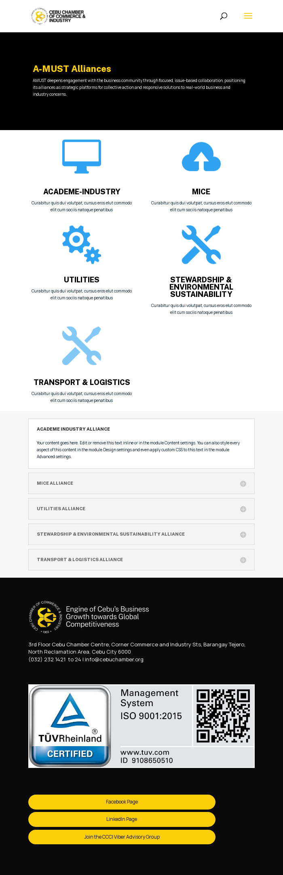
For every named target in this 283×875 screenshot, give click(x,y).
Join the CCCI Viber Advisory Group (122, 836)
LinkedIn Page (121, 819)
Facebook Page (122, 801)
